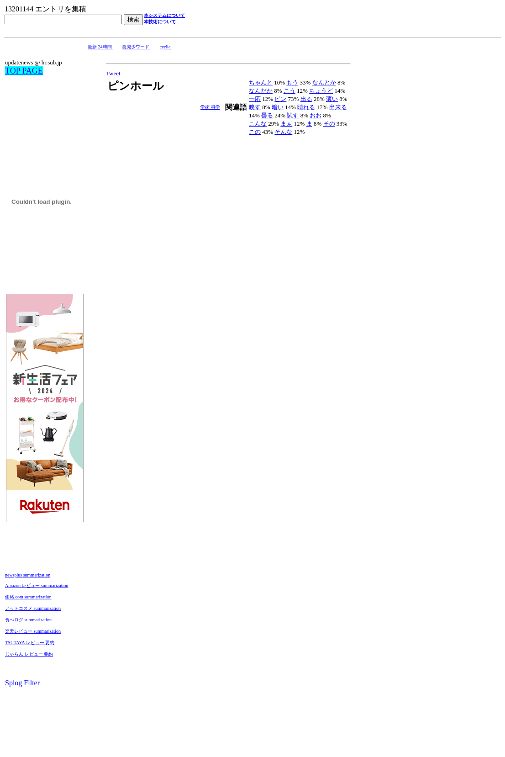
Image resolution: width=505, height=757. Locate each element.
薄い (332, 98)
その (329, 123)
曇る (267, 115)
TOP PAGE (24, 70)
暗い (278, 107)
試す (293, 115)
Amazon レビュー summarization (36, 585)
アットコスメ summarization (33, 608)
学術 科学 (210, 107)
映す (255, 107)
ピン (280, 98)
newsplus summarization (27, 574)
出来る (338, 107)
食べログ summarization (28, 619)
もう (292, 82)
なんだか (261, 90)
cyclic (166, 46)
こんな (258, 123)
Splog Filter (22, 683)
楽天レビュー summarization (33, 631)
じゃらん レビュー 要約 (29, 653)
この (255, 131)
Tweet (113, 73)
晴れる (306, 107)
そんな (283, 131)
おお (315, 115)
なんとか (324, 82)
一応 (255, 98)
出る (306, 98)
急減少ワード (136, 46)
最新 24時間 (100, 46)
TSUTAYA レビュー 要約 (29, 642)
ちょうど (321, 90)
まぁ (286, 123)
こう (289, 90)
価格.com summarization (28, 596)
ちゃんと (261, 82)
